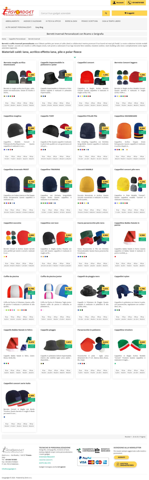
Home (4, 39)
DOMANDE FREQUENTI (47, 457)
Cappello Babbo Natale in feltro (18, 330)
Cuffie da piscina (11, 276)
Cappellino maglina (12, 116)
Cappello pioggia (48, 330)
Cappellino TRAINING (50, 169)
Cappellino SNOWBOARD (126, 116)
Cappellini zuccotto (12, 223)
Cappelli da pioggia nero (89, 276)
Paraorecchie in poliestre (89, 330)
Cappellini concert (86, 62)
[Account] (118, 2)
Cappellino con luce (49, 223)
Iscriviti (121, 457)
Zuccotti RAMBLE (85, 169)
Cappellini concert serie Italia (17, 383)
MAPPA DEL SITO (45, 463)
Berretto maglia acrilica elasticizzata (14, 63)
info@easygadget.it (9, 469)
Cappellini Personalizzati (17, 39)
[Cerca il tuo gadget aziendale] (106, 13)
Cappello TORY (47, 116)
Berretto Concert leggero (126, 62)
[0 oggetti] (129, 13)
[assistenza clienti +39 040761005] (136, 2)
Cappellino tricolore (124, 330)
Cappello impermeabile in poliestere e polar (52, 63)
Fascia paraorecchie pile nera (91, 223)
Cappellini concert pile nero (127, 169)
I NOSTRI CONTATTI (45, 460)
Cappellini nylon (122, 276)
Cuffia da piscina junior (51, 276)
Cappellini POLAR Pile (87, 116)
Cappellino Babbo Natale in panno (127, 224)
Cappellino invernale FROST (16, 169)
